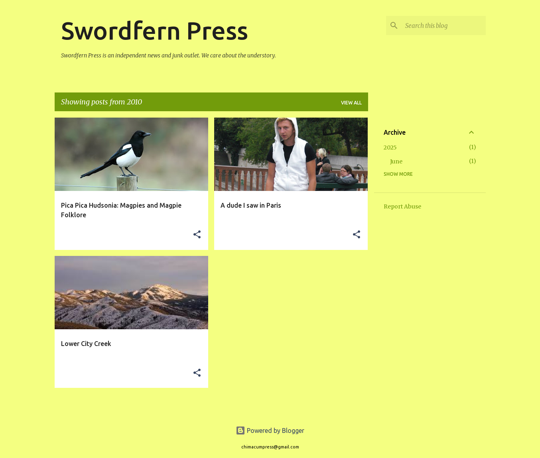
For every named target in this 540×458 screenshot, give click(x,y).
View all (351, 102)
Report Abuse (402, 206)
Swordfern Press (154, 30)
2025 (390, 147)
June (396, 161)
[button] (197, 235)
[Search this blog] (444, 25)
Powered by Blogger (270, 430)
